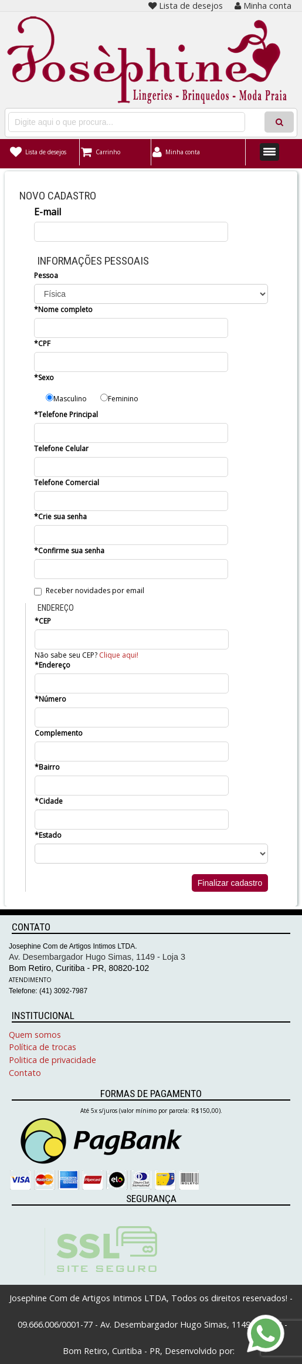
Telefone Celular (61, 448)
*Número (50, 699)
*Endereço (52, 665)
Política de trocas (42, 1046)
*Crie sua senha (60, 517)
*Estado (48, 835)
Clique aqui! (118, 655)
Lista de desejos (185, 5)
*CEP (43, 621)
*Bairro (47, 767)
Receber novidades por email (89, 590)
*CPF (42, 343)
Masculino (66, 399)
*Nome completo (63, 309)
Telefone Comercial (66, 483)
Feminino (119, 399)
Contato (25, 1072)
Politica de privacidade (52, 1059)
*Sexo (44, 378)
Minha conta (263, 5)
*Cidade (49, 801)
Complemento (59, 733)
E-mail (47, 211)
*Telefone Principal (66, 414)
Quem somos (35, 1034)
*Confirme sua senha (69, 551)
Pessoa (46, 275)
